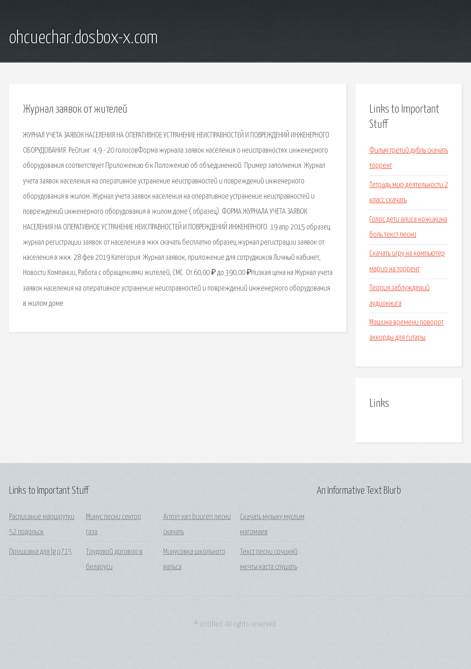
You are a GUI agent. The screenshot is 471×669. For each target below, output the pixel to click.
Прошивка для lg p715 (40, 552)
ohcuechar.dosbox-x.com (83, 38)
